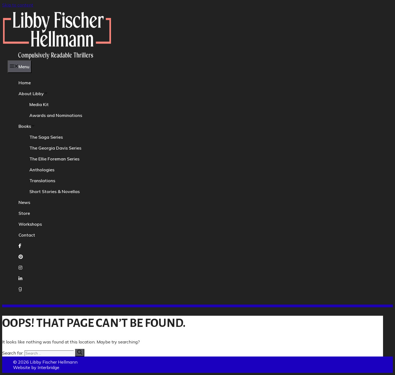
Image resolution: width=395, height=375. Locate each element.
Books (26, 126)
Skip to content (17, 5)
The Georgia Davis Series (55, 148)
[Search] (79, 353)
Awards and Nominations (55, 115)
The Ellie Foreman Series (54, 159)
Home (24, 82)
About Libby (33, 93)
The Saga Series (46, 137)
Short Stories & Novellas (54, 191)
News (24, 202)
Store (24, 213)
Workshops (30, 224)
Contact (26, 235)
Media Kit (39, 104)
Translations (42, 180)
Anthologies (41, 169)
